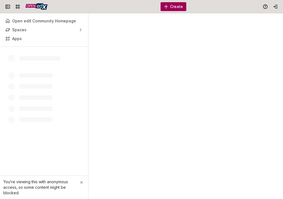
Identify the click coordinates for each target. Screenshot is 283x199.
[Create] (173, 6)
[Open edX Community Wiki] (36, 6)
